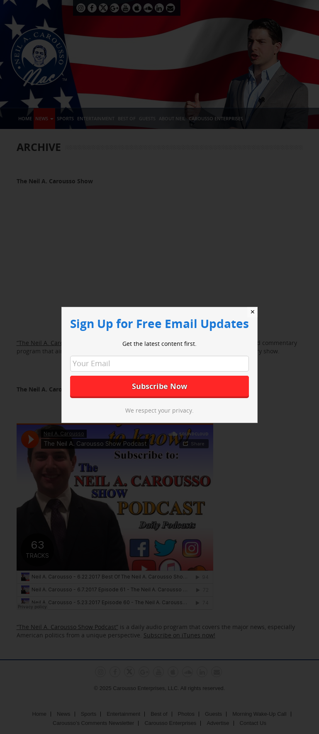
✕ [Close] (252, 312)
